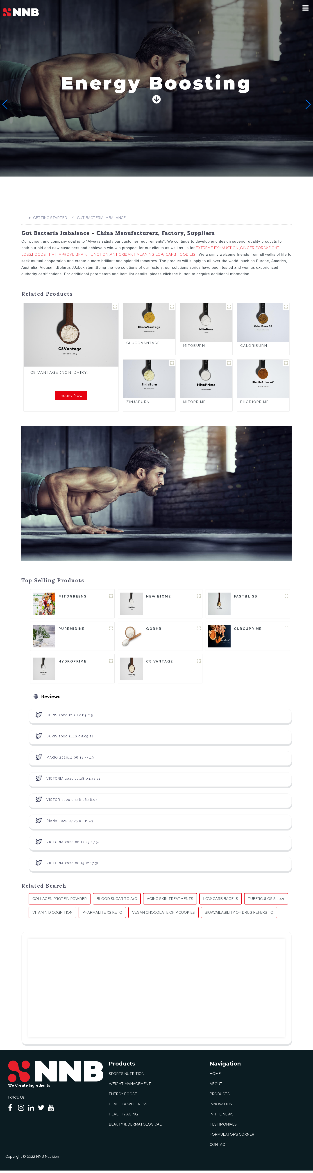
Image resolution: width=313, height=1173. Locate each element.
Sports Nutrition (126, 1076)
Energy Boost (123, 1096)
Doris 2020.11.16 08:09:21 (70, 738)
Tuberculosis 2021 (266, 901)
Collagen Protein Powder (59, 901)
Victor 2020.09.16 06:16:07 (72, 802)
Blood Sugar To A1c (117, 901)
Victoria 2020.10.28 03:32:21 (73, 781)
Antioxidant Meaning (132, 254)
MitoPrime (194, 402)
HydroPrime (72, 662)
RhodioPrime (254, 402)
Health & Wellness (128, 1106)
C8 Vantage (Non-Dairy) (59, 372)
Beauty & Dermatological (135, 1127)
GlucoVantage (143, 343)
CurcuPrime (248, 629)
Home (215, 1076)
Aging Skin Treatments (170, 901)
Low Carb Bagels (220, 901)
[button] (305, 8)
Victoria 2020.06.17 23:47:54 (73, 844)
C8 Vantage (159, 662)
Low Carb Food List (176, 254)
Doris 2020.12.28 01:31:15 (69, 717)
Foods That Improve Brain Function (70, 254)
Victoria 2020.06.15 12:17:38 (73, 865)
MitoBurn (194, 346)
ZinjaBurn (138, 402)
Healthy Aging (123, 1117)
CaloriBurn (253, 346)
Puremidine (72, 629)
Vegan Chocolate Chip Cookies (163, 915)
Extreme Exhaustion (217, 248)
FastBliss (246, 597)
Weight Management (130, 1086)
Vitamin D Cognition (52, 915)
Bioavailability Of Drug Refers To (239, 915)
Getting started (50, 218)
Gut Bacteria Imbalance (101, 218)
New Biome (158, 597)
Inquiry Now (71, 395)
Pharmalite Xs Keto (102, 915)
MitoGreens (73, 597)
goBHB (154, 629)
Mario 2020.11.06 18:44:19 (70, 759)
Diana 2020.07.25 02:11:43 (69, 823)
